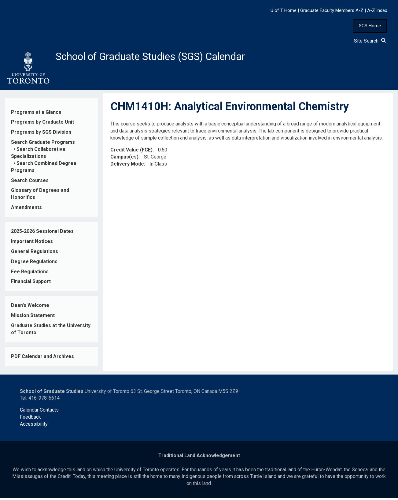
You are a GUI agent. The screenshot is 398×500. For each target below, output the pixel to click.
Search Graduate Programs (43, 144)
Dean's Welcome (30, 307)
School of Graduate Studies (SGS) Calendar (161, 57)
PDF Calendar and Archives (42, 358)
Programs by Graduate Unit (42, 124)
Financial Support (31, 283)
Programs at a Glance (36, 114)
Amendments (26, 209)
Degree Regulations (34, 263)
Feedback (30, 419)
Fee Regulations (30, 273)
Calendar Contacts (39, 412)
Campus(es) (124, 158)
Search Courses (30, 182)
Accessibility (34, 426)
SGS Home (370, 25)
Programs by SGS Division (41, 134)
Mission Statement (33, 317)
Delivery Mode (127, 165)
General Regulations (34, 253)
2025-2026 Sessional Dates (42, 233)
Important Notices (32, 243)
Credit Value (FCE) (131, 152)
